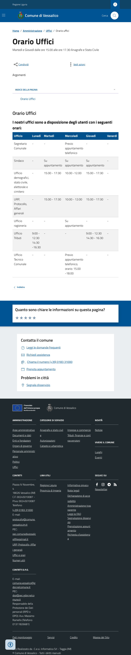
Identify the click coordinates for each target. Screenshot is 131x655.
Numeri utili (19, 560)
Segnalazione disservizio (79, 520)
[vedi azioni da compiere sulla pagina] (76, 64)
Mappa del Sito (101, 637)
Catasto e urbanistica (51, 446)
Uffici (49, 31)
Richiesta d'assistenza (78, 537)
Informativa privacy (78, 485)
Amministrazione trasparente (79, 508)
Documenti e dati (22, 435)
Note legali (73, 490)
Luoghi (98, 452)
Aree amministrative (24, 430)
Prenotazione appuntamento (78, 528)
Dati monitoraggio (22, 637)
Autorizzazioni (47, 441)
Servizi (50, 637)
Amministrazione (32, 31)
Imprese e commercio (79, 430)
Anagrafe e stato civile (51, 432)
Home (16, 31)
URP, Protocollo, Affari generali (24, 547)
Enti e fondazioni (22, 441)
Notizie (99, 430)
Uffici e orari (19, 555)
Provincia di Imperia (50, 490)
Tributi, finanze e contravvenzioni (79, 438)
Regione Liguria (20, 4)
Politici (16, 462)
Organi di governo (22, 446)
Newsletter (101, 489)
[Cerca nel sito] (113, 15)
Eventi (98, 457)
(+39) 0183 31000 (23, 510)
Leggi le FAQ (74, 514)
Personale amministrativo (24, 453)
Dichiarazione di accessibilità (78, 498)
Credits (74, 637)
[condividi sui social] (21, 64)
